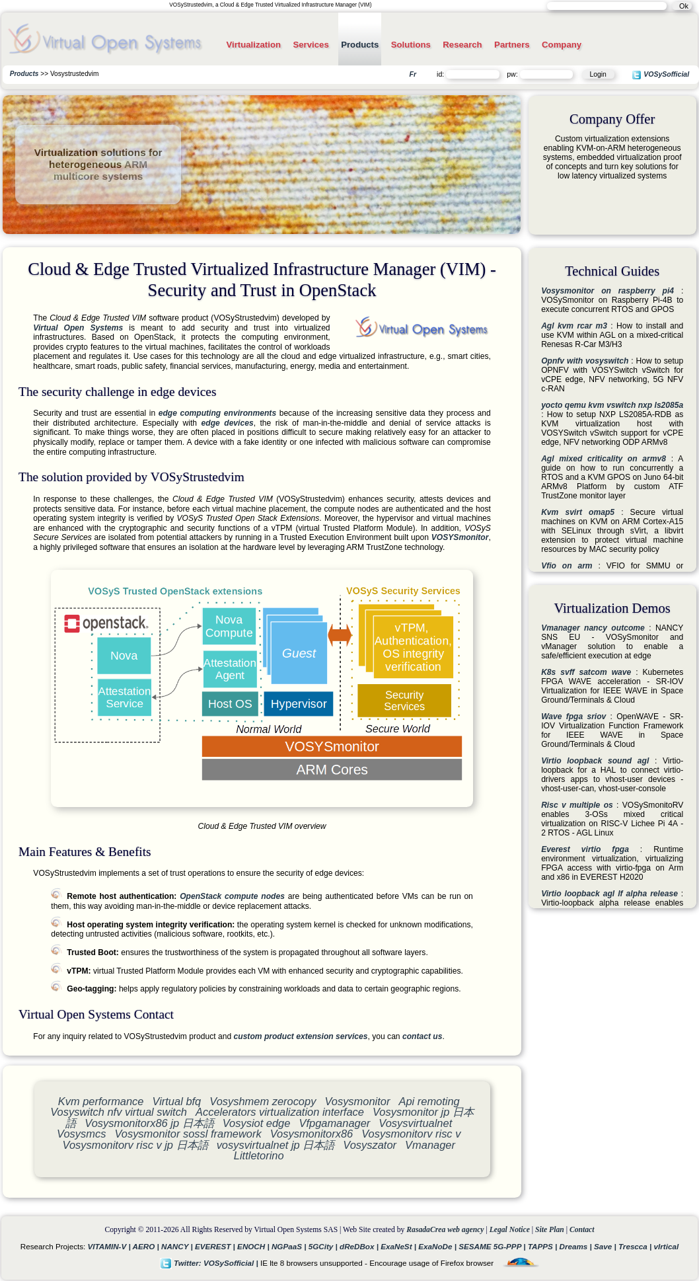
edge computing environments (217, 413)
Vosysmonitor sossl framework (187, 1134)
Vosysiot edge (257, 1123)
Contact (582, 1229)
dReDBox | (360, 1246)
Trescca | (636, 1246)
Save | (606, 1246)
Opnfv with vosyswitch (584, 361)
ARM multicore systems (100, 170)
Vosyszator (369, 1145)
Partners (512, 45)
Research (462, 45)
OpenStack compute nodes (232, 896)
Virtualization (253, 45)
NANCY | (178, 1246)
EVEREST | (216, 1246)
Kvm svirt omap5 (577, 512)
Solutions (411, 45)
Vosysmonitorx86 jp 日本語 (149, 1123)
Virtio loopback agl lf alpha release (609, 893)
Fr (413, 74)
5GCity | (324, 1246)
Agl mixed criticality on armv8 (603, 458)
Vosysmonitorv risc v (410, 1134)
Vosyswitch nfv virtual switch (118, 1112)
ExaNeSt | (399, 1246)
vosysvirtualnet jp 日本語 (276, 1145)
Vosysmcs (81, 1134)
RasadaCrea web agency (445, 1229)
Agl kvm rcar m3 (574, 325)
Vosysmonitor (357, 1101)
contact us (422, 1036)
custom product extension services (301, 1036)
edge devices (228, 423)
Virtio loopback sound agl (595, 760)
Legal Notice (510, 1229)
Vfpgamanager (334, 1123)
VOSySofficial (660, 75)
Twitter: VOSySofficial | (210, 1263)
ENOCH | (254, 1246)
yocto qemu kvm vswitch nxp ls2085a (612, 405)
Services (310, 45)
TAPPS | (544, 1246)
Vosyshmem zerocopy (262, 1101)
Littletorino (259, 1155)
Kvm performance (101, 1101)
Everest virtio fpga (585, 849)
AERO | (147, 1246)
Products (360, 45)
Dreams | (576, 1246)
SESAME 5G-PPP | (493, 1246)
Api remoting (428, 1101)
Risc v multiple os (577, 805)
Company (561, 45)
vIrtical (666, 1246)
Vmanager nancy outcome (593, 628)
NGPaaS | (290, 1246)
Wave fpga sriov (573, 716)
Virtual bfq (177, 1101)
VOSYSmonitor (460, 537)
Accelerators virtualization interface (280, 1112)
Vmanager (430, 1145)
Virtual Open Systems (78, 327)
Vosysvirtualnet (415, 1123)
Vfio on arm (567, 565)
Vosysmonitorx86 (311, 1134)
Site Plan (549, 1229)
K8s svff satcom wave (586, 672)
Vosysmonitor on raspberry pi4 (607, 290)
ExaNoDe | (438, 1246)
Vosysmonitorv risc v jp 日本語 (135, 1145)
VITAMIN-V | (110, 1246)
